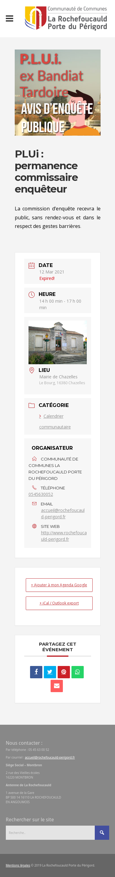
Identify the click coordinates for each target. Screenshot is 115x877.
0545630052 (41, 494)
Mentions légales (18, 865)
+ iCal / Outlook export (59, 603)
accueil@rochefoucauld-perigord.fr (63, 513)
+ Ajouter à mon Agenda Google (59, 585)
